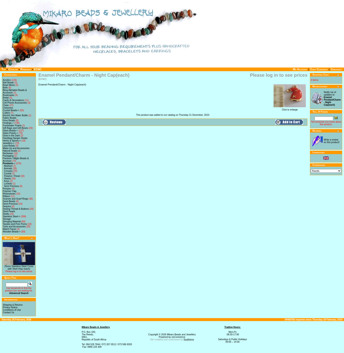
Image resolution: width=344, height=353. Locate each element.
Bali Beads (8, 82)
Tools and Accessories (14, 226)
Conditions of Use (12, 310)
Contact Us (8, 312)
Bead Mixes (9, 85)
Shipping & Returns (13, 305)
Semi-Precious (10, 204)
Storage (7, 219)
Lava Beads (9, 145)
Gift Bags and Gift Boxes (15, 128)
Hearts (7, 178)
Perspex (7, 188)
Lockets (8, 183)
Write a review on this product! (331, 141)
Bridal (6, 97)
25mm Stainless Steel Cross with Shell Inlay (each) (18, 267)
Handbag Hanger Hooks (15, 138)
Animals (8, 168)
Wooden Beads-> (11, 231)
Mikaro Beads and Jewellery (181, 334)
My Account (300, 69)
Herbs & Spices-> (12, 140)
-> (9, 163)
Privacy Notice (10, 307)
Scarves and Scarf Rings (15, 199)
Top (4, 69)
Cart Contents (318, 69)
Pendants (25, 69)
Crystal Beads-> (11, 110)
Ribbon (6, 196)
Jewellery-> (8, 143)
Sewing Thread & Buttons (16, 209)
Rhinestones (9, 193)
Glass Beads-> (10, 130)
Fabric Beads (9, 118)
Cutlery (6, 113)
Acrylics (7, 80)
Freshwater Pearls (12, 125)
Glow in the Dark (11, 135)
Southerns (189, 339)
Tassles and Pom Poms (15, 224)
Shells (6, 214)
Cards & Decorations (13, 100)
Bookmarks (8, 95)
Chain (6, 105)
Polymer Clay (9, 191)
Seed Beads (9, 201)
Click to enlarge (290, 108)
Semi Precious (11, 186)
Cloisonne (8, 108)
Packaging (8, 156)
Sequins (7, 206)
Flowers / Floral (12, 176)
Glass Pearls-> (10, 133)
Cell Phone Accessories (15, 103)
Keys (6, 181)
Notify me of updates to (332, 98)
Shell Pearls (9, 211)
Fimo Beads (9, 120)
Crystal (7, 173)
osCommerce (178, 337)
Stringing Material (12, 221)
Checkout (336, 69)
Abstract (8, 166)
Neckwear (8, 153)
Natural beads (10, 151)
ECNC (38, 69)
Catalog (13, 69)
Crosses (8, 171)
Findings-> (8, 123)
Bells (5, 87)
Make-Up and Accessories (16, 148)
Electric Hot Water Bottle (15, 115)
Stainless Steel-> (11, 216)
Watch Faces (9, 229)
